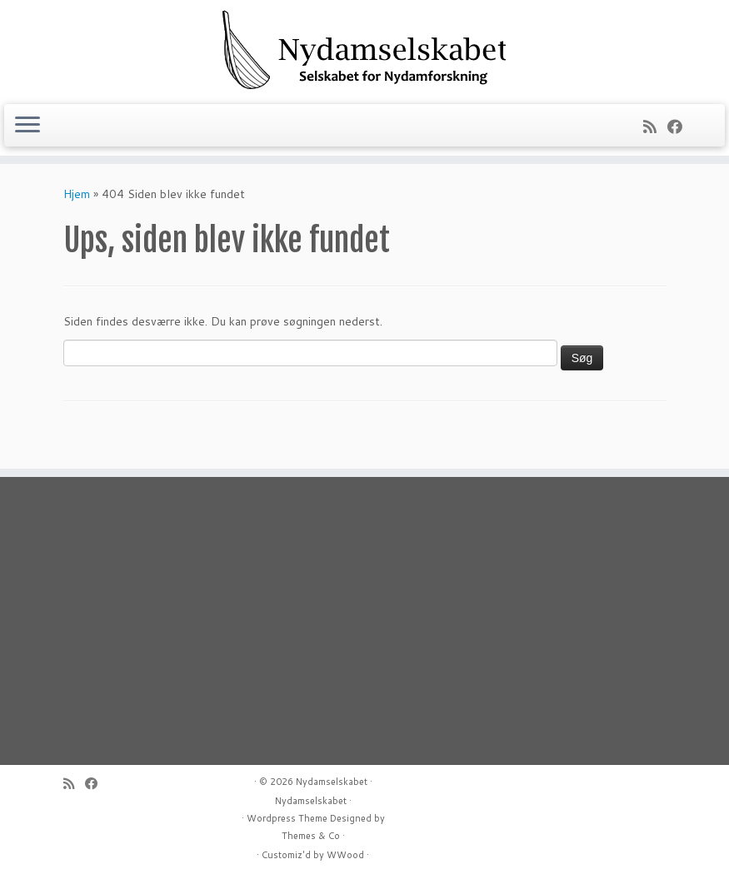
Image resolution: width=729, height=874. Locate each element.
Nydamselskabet (331, 781)
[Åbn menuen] (27, 125)
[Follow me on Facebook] (680, 126)
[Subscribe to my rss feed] (655, 126)
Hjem (76, 194)
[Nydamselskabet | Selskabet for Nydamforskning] (364, 50)
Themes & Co (311, 835)
